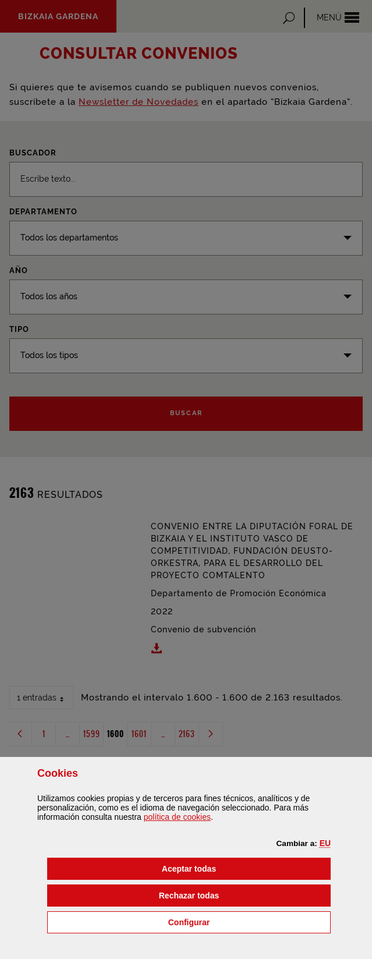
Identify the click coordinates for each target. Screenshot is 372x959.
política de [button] (177, 817)
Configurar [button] (248, 921)
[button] (325, 843)
